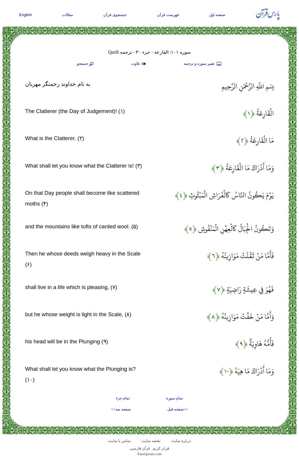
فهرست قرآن (168, 15)
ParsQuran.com (150, 454)
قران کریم (161, 448)
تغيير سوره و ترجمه (203, 64)
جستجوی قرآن (115, 15)
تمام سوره (174, 398)
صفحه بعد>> (121, 409)
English (25, 15)
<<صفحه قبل (177, 409)
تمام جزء (123, 398)
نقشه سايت (150, 441)
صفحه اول (217, 15)
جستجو (86, 64)
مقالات (67, 15)
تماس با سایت (119, 441)
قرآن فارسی (140, 448)
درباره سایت (181, 441)
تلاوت (139, 64)
